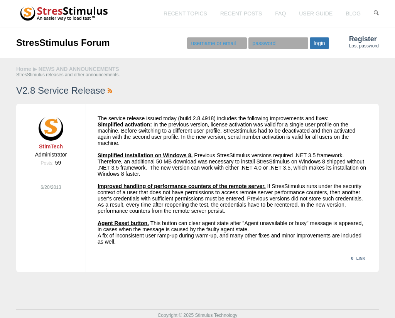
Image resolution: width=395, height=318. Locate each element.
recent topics (185, 13)
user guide (316, 13)
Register (363, 39)
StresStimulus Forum (63, 42)
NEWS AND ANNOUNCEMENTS (79, 69)
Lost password (364, 46)
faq (280, 13)
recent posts (241, 13)
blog (353, 13)
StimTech (51, 146)
